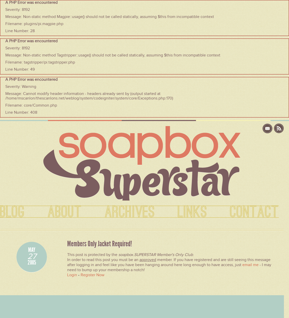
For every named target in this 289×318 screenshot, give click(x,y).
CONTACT (254, 212)
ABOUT (65, 212)
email (268, 128)
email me (250, 265)
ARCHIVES (130, 212)
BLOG (12, 212)
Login (72, 275)
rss (279, 128)
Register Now (92, 275)
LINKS (192, 212)
